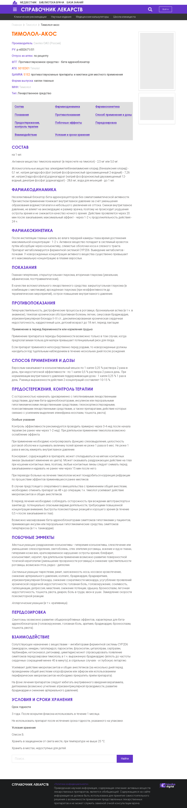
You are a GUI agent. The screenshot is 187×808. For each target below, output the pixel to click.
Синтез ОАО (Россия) (47, 43)
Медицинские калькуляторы (92, 16)
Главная (17, 25)
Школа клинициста (124, 16)
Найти (125, 758)
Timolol (34, 68)
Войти (166, 9)
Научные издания (61, 16)
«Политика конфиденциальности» (71, 784)
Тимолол (31, 25)
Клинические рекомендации (30, 16)
